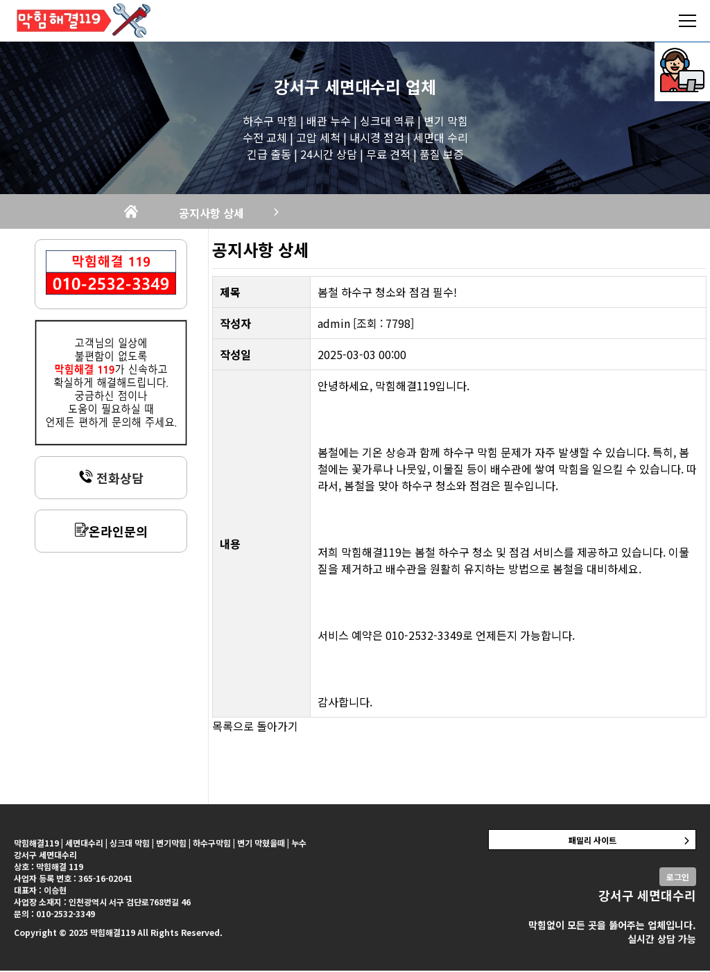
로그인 (677, 878)
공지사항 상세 (230, 213)
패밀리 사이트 (592, 841)
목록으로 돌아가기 (255, 727)
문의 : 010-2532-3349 (54, 915)
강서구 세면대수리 (337, 86)
